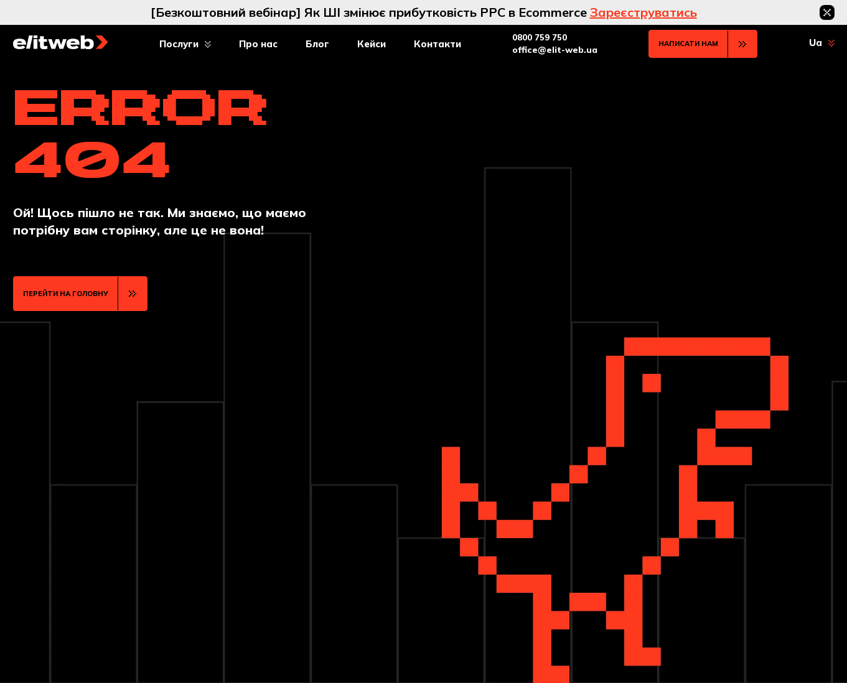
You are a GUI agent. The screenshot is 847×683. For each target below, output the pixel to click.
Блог (317, 44)
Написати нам (688, 43)
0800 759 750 (539, 37)
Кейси (371, 44)
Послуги (179, 44)
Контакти (437, 44)
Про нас (258, 44)
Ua (815, 43)
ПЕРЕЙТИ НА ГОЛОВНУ (65, 293)
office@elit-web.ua (554, 49)
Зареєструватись (643, 12)
